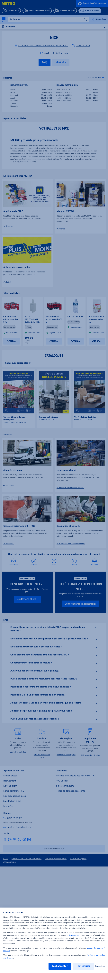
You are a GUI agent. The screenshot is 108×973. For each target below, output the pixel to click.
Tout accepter (60, 966)
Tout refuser (83, 966)
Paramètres (74, 935)
